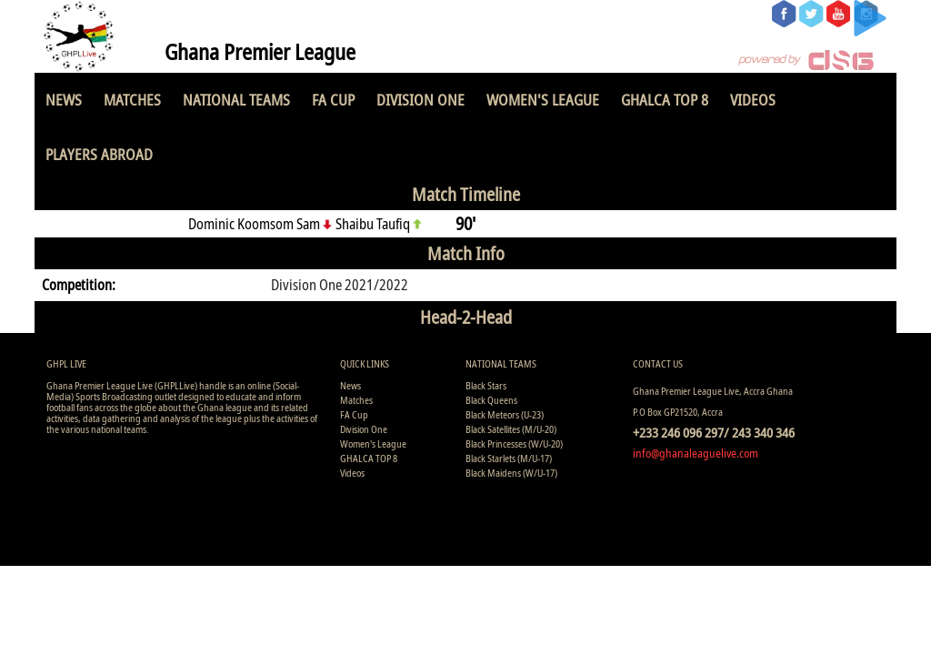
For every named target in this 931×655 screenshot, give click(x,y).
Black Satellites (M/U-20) (511, 429)
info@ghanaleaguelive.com (695, 453)
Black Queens (491, 400)
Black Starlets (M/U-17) (509, 458)
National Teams (236, 99)
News (63, 99)
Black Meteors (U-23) (505, 414)
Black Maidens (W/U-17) (511, 472)
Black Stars (486, 385)
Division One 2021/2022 (339, 285)
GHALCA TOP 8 (664, 99)
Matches (132, 99)
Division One (420, 99)
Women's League (542, 99)
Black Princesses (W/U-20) (514, 443)
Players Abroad (99, 154)
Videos (753, 99)
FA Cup (333, 99)
